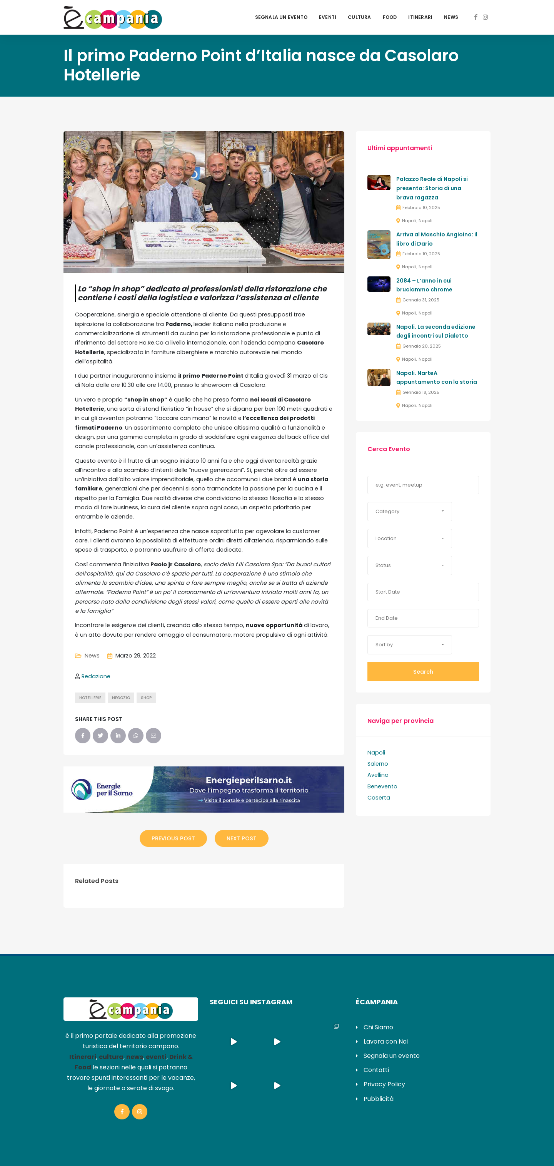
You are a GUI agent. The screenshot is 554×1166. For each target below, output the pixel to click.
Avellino (378, 775)
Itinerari (420, 17)
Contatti (376, 1070)
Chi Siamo (378, 1027)
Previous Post (173, 838)
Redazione (96, 676)
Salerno (377, 764)
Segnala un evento (281, 17)
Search (423, 672)
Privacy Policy (384, 1084)
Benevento (382, 786)
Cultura (359, 17)
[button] (409, 511)
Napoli (409, 220)
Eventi (327, 17)
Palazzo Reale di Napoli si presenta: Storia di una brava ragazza (432, 188)
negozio (121, 697)
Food (390, 17)
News (451, 17)
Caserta (378, 797)
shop (146, 697)
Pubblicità (379, 1098)
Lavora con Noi (386, 1041)
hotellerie (90, 697)
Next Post (242, 838)
